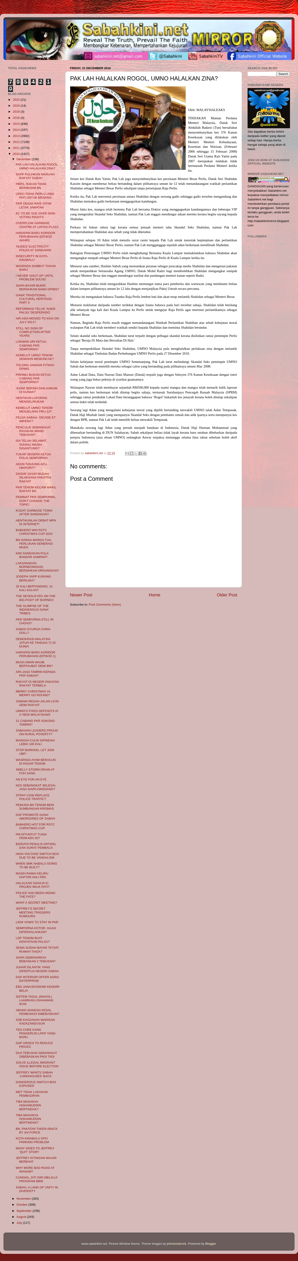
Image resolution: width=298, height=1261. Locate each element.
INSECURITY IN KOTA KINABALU (31, 258)
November (24, 1198)
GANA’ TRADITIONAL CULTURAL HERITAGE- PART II (34, 298)
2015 (17, 123)
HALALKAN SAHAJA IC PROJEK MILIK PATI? (33, 884)
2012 (17, 142)
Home (154, 594)
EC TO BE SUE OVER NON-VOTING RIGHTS (36, 215)
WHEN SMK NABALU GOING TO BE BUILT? (36, 865)
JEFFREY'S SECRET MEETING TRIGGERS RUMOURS (33, 912)
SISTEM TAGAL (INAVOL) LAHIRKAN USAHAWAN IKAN (34, 1000)
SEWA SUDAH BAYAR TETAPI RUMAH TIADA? (37, 949)
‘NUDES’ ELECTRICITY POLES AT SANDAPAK (33, 248)
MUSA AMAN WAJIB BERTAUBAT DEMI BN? (34, 664)
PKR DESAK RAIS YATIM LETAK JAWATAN (33, 205)
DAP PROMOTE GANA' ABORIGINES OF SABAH (35, 816)
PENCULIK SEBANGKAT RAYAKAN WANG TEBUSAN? (33, 431)
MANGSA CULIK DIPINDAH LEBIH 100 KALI (35, 742)
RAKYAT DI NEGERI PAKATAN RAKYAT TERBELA (37, 683)
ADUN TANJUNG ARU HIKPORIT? (31, 466)
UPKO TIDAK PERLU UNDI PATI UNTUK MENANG (35, 195)
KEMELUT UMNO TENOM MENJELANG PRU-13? (34, 409)
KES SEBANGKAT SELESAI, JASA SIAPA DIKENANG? (36, 787)
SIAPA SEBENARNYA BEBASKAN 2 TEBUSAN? (36, 959)
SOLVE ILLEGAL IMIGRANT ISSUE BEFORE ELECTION (37, 1064)
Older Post (227, 594)
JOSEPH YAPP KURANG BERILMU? (33, 578)
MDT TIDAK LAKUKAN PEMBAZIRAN (32, 1093)
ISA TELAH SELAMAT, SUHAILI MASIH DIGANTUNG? (31, 444)
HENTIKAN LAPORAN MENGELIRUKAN (31, 399)
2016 (17, 118)
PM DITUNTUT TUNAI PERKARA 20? (31, 836)
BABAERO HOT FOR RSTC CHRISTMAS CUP (35, 826)
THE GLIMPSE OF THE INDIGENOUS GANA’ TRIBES (32, 609)
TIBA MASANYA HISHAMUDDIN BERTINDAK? (28, 1105)
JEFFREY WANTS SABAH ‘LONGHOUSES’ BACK (34, 1074)
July (20, 1222)
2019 (17, 105)
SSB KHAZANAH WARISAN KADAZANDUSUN (35, 1021)
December (24, 159)
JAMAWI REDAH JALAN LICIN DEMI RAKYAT (37, 703)
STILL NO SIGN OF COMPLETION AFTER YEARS (33, 332)
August (22, 1216)
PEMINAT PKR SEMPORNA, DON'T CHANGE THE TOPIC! (36, 500)
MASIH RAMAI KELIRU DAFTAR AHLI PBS (32, 875)
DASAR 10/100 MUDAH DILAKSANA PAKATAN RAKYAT (33, 477)
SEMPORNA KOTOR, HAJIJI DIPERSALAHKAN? (36, 930)
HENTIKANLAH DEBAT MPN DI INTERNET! (36, 522)
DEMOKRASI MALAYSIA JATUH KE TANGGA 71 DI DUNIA (36, 642)
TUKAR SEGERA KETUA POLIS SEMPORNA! (33, 456)
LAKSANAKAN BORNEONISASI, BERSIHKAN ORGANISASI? (37, 566)
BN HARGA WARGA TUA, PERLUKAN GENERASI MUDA (34, 543)
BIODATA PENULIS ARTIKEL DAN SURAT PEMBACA (36, 845)
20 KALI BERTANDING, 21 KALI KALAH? (34, 588)
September (25, 1211)
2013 (17, 136)
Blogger (210, 1243)
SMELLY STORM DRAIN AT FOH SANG (35, 771)
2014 (17, 129)
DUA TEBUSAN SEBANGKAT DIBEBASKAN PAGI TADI (36, 1054)
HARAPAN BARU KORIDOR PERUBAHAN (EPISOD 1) (36, 654)
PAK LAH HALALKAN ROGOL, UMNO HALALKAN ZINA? (37, 166)
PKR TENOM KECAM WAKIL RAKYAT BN (36, 489)
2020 (17, 99)
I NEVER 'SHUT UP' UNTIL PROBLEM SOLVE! (34, 277)
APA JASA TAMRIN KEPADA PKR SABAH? (35, 673)
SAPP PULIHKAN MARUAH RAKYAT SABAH (35, 176)
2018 (17, 111)
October (22, 1204)
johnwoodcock (177, 1243)
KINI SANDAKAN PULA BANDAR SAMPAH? (32, 555)
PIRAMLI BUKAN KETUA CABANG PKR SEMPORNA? (33, 378)
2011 (17, 148)
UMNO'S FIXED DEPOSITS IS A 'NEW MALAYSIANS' (37, 712)
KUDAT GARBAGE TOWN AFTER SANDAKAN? (34, 512)
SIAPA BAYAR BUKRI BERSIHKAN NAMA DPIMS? (37, 287)
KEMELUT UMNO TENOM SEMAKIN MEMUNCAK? (35, 357)
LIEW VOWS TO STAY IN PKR (37, 922)
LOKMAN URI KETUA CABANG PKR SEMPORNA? (31, 345)
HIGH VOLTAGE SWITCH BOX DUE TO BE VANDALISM (37, 855)
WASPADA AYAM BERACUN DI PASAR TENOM (36, 761)
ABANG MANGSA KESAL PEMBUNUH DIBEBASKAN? (37, 1012)
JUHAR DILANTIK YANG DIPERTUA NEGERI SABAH (37, 969)
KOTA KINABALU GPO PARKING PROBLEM (32, 1140)
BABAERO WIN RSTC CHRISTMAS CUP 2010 (34, 531)
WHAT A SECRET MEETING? (36, 902)
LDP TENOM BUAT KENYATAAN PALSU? (33, 939)
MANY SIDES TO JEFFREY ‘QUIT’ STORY (35, 1150)
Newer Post (81, 594)
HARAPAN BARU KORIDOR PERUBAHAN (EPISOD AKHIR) (35, 236)
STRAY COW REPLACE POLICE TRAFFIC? (33, 797)
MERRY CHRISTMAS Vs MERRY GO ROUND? (33, 693)
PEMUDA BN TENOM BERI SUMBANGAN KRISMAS (35, 806)
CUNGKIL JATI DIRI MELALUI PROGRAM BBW (37, 1179)
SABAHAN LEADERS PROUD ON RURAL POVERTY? (37, 732)
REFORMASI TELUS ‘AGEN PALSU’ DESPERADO (35, 310)
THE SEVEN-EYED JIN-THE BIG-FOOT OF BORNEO (35, 597)
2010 (17, 154)
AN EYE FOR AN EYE (31, 779)
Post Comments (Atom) (105, 604)
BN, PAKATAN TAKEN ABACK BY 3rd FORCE (37, 1130)
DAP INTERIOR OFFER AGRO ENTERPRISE (37, 978)
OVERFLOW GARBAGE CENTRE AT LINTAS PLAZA (37, 224)
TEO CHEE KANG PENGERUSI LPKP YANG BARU (35, 1033)
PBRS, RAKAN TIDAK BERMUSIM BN (31, 185)
